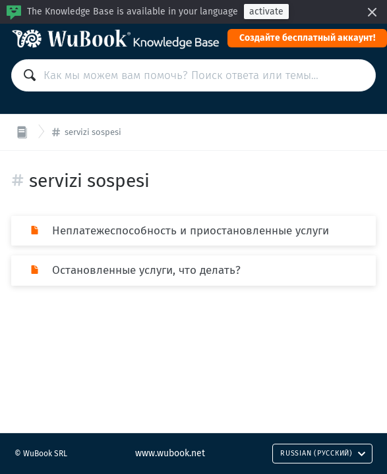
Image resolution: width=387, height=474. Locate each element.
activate (266, 11)
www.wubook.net (170, 453)
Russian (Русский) (323, 453)
